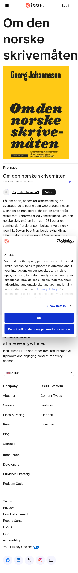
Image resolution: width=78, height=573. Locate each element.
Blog (6, 434)
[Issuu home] (35, 5)
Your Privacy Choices (21, 547)
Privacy (8, 508)
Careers (8, 405)
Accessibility (12, 540)
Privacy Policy (47, 289)
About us (9, 396)
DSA (6, 534)
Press (7, 424)
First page (10, 167)
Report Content (14, 521)
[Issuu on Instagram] (40, 560)
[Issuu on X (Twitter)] (29, 560)
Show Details (56, 306)
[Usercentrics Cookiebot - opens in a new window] (57, 241)
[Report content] (71, 182)
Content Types (51, 396)
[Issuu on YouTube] (51, 560)
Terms (7, 501)
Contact (9, 444)
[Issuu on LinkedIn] (18, 560)
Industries (47, 424)
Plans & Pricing (13, 415)
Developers (11, 464)
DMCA (7, 527)
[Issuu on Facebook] (7, 560)
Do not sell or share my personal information (39, 329)
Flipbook (47, 415)
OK (39, 317)
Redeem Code (13, 484)
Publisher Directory (16, 474)
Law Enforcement (15, 514)
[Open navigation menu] (7, 5)
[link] (66, 5)
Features (47, 405)
